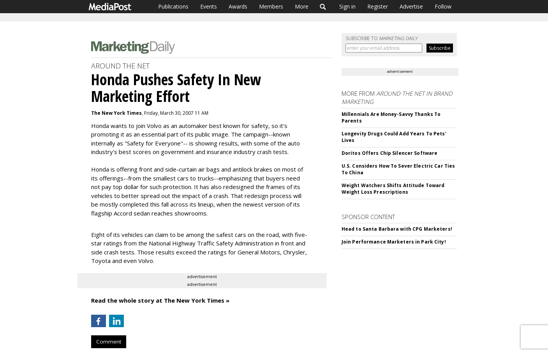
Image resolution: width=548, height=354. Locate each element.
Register (377, 6)
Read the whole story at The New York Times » (160, 300)
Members (271, 6)
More (301, 6)
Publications (173, 6)
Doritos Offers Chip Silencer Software (389, 153)
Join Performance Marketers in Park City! (394, 241)
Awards (238, 6)
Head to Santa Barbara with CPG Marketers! (397, 229)
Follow (443, 6)
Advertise (411, 6)
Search (323, 6)
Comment (108, 341)
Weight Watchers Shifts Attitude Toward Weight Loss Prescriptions (393, 188)
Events (208, 6)
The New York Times (116, 113)
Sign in (347, 6)
